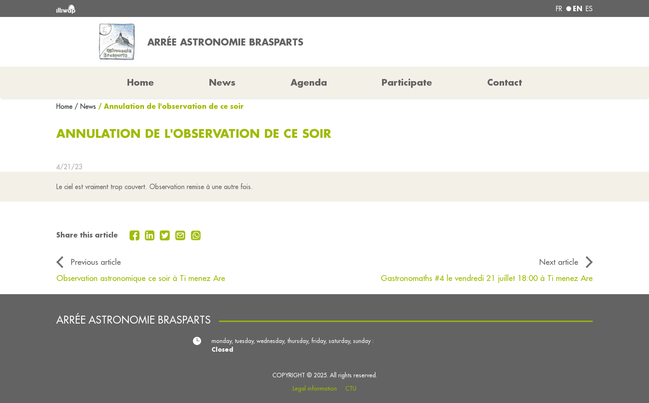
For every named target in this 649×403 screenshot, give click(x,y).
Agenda (309, 82)
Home (65, 106)
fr (559, 9)
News (222, 82)
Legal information (315, 388)
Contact (504, 82)
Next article (558, 262)
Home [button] (140, 82)
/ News (85, 106)
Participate (407, 82)
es (589, 9)
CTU (350, 388)
